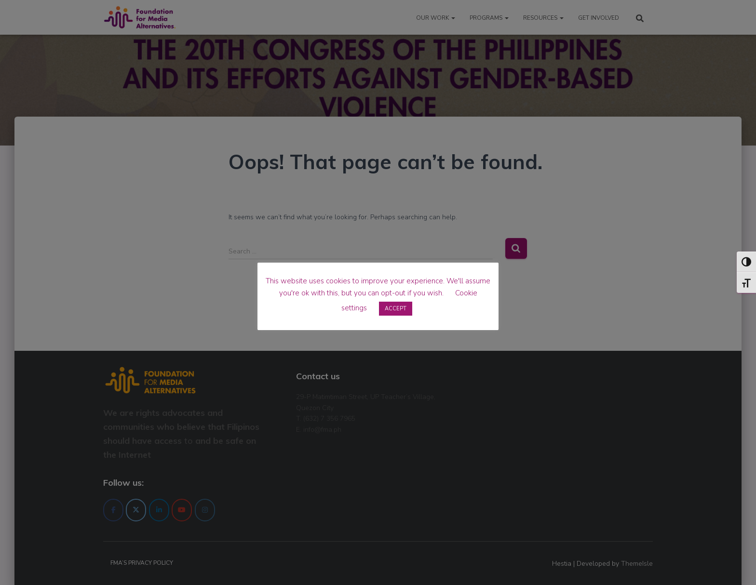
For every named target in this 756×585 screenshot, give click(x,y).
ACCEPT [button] (395, 308)
